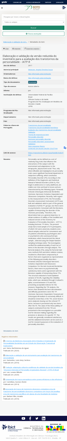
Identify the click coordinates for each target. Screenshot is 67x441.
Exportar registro (32, 48)
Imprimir (17, 48)
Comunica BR (17, 2)
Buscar (33, 28)
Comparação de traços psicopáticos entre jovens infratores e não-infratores (33, 379)
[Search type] (33, 22)
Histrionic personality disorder (39, 139)
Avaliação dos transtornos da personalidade (44, 130)
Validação (31, 132)
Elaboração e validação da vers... (15, 42)
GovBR (4, 2)
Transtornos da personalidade (39, 125)
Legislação (59, 2)
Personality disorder (35, 137)
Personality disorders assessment (41, 141)
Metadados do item (10, 331)
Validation (31, 144)
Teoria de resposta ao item (38, 135)
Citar (7, 48)
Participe (48, 2)
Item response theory (36, 146)
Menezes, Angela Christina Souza (40, 69)
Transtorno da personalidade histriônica (43, 127)
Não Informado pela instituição (39, 74)
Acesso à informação (33, 2)
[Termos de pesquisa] (33, 17)
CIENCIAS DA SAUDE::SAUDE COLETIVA (42, 148)
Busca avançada (33, 34)
